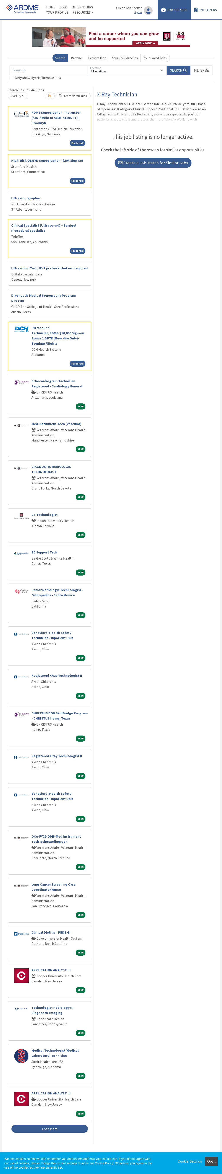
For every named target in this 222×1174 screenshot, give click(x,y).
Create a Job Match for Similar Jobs (153, 162)
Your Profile (57, 12)
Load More (49, 1129)
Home (51, 7)
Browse (76, 58)
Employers (205, 10)
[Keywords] (49, 70)
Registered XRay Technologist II (56, 675)
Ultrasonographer (25, 198)
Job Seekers (174, 10)
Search (60, 58)
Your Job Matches (125, 58)
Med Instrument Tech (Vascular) (56, 424)
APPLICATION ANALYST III (51, 970)
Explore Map (97, 58)
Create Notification (73, 96)
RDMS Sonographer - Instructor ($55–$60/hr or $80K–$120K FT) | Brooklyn (56, 117)
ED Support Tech (44, 552)
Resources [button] (81, 12)
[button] (201, 70)
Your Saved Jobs (155, 58)
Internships (82, 7)
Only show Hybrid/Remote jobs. (38, 77)
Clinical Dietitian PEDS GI (50, 932)
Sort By (16, 96)
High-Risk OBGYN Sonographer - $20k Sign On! (47, 160)
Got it (211, 1161)
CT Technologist (44, 514)
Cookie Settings (190, 1161)
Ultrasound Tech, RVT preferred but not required (49, 268)
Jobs (64, 7)
